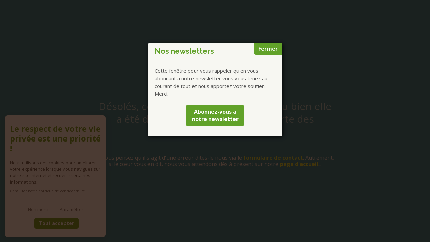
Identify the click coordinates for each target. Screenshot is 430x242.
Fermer (268, 48)
